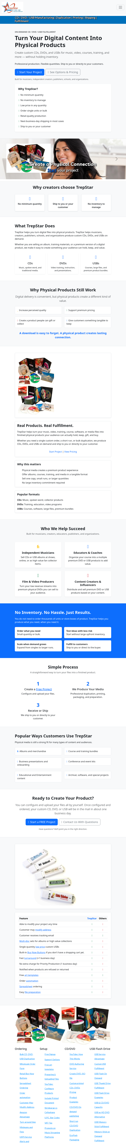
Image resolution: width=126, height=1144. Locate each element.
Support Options (52, 1059)
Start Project (55, 451)
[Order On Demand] (68, 175)
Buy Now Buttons (36, 952)
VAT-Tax (48, 1123)
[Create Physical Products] (58, 175)
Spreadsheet (25, 986)
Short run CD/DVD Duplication (75, 1125)
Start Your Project (29, 72)
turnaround (30, 958)
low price (40, 946)
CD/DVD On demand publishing (75, 1111)
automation (32, 980)
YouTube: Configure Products (49, 1088)
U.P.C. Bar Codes (52, 1117)
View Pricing (70, 451)
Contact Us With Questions (79, 822)
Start (52, 170)
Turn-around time (28, 1122)
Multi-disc (24, 941)
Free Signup (50, 1054)
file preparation (33, 992)
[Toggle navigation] (120, 7)
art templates (31, 975)
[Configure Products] (63, 175)
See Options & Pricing (63, 72)
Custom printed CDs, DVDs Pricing (77, 1087)
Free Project (44, 689)
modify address (43, 929)
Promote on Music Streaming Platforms (52, 1132)
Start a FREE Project (41, 822)
